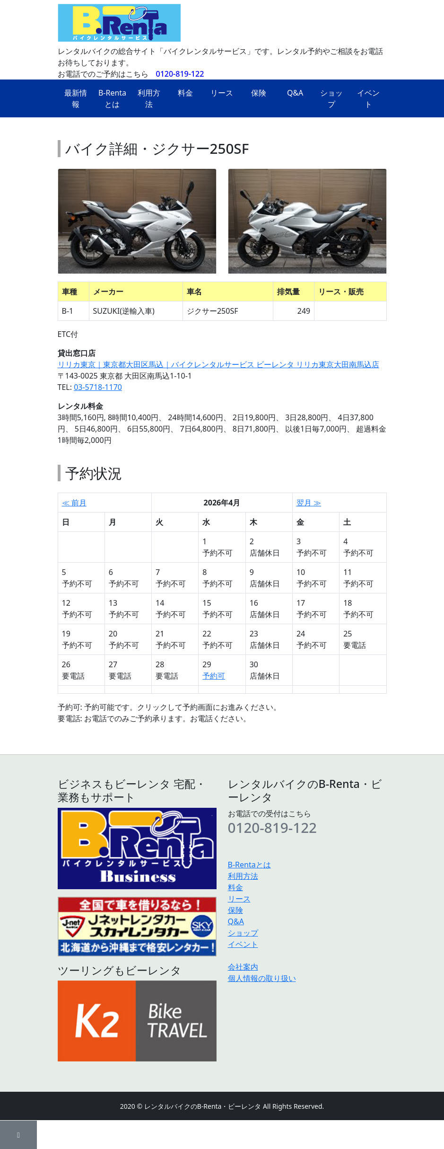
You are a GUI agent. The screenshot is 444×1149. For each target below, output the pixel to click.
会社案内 (243, 967)
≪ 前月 (74, 502)
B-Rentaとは (112, 98)
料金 (185, 93)
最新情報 (75, 98)
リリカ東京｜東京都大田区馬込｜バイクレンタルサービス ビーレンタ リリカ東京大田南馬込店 (218, 364)
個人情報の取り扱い (262, 978)
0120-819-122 (180, 74)
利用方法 (149, 98)
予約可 (213, 676)
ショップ (331, 98)
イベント (368, 98)
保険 (258, 93)
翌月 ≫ (308, 502)
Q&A (295, 93)
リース (221, 93)
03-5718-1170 (98, 387)
